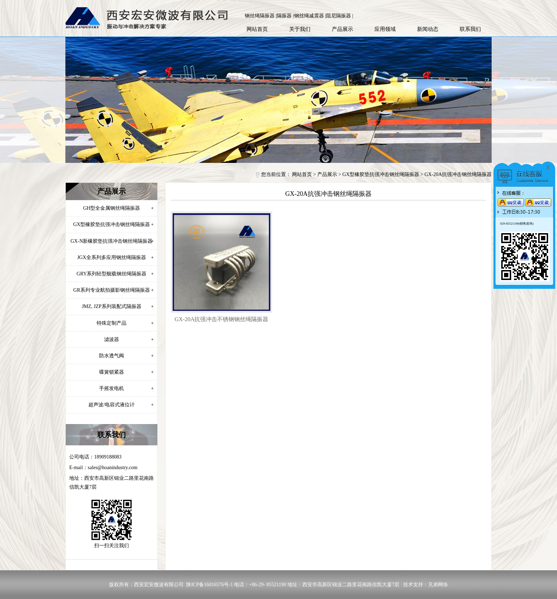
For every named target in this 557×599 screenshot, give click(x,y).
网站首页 (257, 29)
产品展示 (342, 29)
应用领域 (385, 29)
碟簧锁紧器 (126, 372)
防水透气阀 (126, 355)
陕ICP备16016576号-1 (209, 584)
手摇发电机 (126, 388)
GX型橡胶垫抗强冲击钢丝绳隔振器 (380, 174)
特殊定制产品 (125, 323)
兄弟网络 (438, 584)
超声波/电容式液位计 (121, 404)
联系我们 (470, 29)
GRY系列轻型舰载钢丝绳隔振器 (115, 273)
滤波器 (129, 339)
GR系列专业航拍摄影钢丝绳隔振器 (113, 290)
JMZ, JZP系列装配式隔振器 (118, 306)
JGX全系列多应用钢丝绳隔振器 (115, 257)
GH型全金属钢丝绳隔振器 (118, 208)
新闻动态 (427, 29)
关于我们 (299, 29)
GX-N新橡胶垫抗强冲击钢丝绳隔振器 (112, 241)
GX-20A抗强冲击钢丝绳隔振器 (458, 174)
